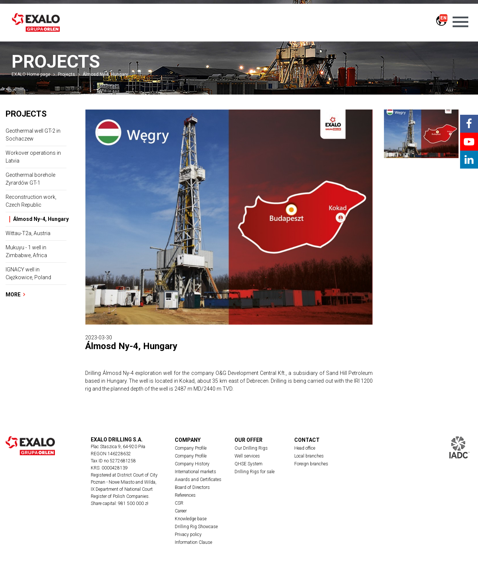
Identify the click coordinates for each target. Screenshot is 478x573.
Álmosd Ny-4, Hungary (105, 74)
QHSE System (249, 463)
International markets (195, 471)
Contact (307, 440)
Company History (192, 463)
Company (188, 440)
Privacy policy (188, 534)
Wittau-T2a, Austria (28, 233)
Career (181, 511)
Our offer (249, 440)
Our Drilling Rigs (251, 448)
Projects (66, 74)
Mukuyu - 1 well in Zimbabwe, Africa (26, 251)
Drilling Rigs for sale (254, 471)
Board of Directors (192, 487)
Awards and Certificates (198, 479)
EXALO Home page (31, 74)
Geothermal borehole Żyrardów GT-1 (30, 179)
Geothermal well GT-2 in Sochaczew (33, 135)
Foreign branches (311, 463)
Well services (247, 456)
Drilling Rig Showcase (196, 526)
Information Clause (193, 542)
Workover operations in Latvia (33, 157)
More (15, 295)
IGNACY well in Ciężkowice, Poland (28, 273)
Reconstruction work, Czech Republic (31, 201)
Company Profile (191, 448)
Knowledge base (191, 518)
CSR (179, 503)
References (185, 495)
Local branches (309, 456)
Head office (304, 448)
